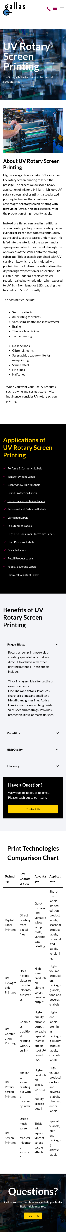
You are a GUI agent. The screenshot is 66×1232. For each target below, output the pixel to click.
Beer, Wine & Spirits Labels (24, 484)
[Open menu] (62, 9)
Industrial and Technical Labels (26, 501)
